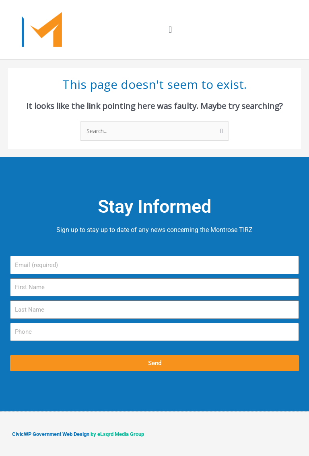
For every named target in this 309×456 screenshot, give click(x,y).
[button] (170, 29)
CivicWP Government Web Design (50, 434)
